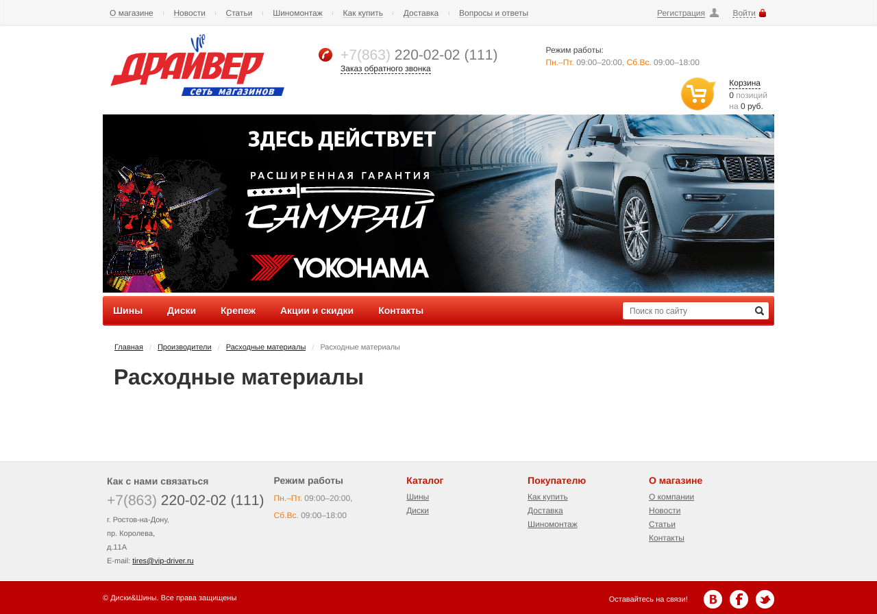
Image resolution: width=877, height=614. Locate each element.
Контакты (666, 538)
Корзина (745, 83)
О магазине (131, 13)
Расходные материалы (266, 347)
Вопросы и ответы (493, 13)
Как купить (363, 13)
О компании (671, 497)
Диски (417, 510)
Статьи (239, 13)
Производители (185, 347)
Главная (128, 347)
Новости (189, 13)
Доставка (421, 13)
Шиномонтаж (298, 13)
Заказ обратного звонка (386, 68)
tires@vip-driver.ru (162, 561)
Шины (417, 497)
